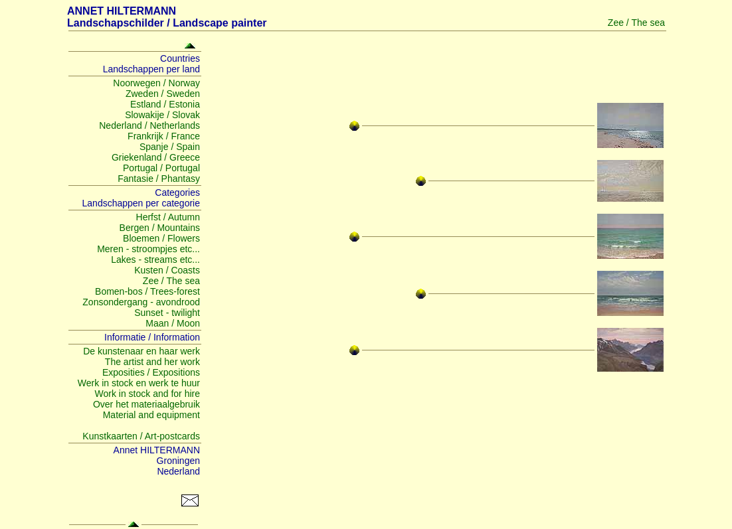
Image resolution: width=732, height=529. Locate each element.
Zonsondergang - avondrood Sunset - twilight (141, 307)
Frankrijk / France (164, 136)
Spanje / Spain (169, 146)
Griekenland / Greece (156, 157)
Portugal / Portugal (161, 168)
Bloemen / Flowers (161, 238)
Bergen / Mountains (160, 227)
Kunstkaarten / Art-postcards (141, 436)
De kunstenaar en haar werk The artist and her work (141, 356)
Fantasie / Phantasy (159, 178)
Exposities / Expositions (151, 372)
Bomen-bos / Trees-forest (147, 291)
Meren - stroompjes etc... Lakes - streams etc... (148, 254)
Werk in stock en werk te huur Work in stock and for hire (139, 388)
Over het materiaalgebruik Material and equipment (146, 409)
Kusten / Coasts (167, 270)
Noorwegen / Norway (156, 83)
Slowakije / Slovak (162, 115)
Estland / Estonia (165, 104)
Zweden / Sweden (163, 93)
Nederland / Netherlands (149, 125)
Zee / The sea (171, 280)
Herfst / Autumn (168, 217)
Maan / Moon (172, 323)
